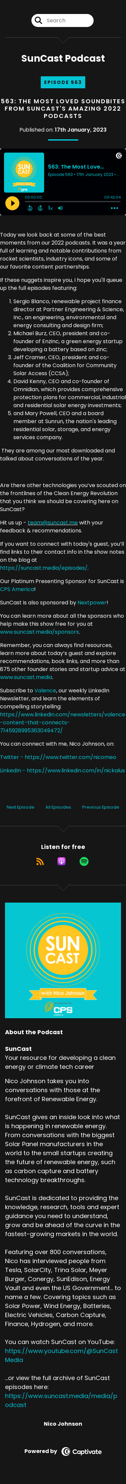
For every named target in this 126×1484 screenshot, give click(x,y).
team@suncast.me (53, 522)
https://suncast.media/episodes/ (44, 568)
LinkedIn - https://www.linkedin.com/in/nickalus (62, 770)
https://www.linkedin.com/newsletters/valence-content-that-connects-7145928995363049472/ (62, 722)
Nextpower (92, 602)
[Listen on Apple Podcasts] (61, 861)
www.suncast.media (26, 677)
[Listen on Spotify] (84, 861)
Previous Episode (100, 807)
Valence (45, 690)
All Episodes (58, 807)
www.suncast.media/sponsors (39, 632)
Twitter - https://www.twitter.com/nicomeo (58, 757)
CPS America (17, 589)
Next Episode (20, 807)
